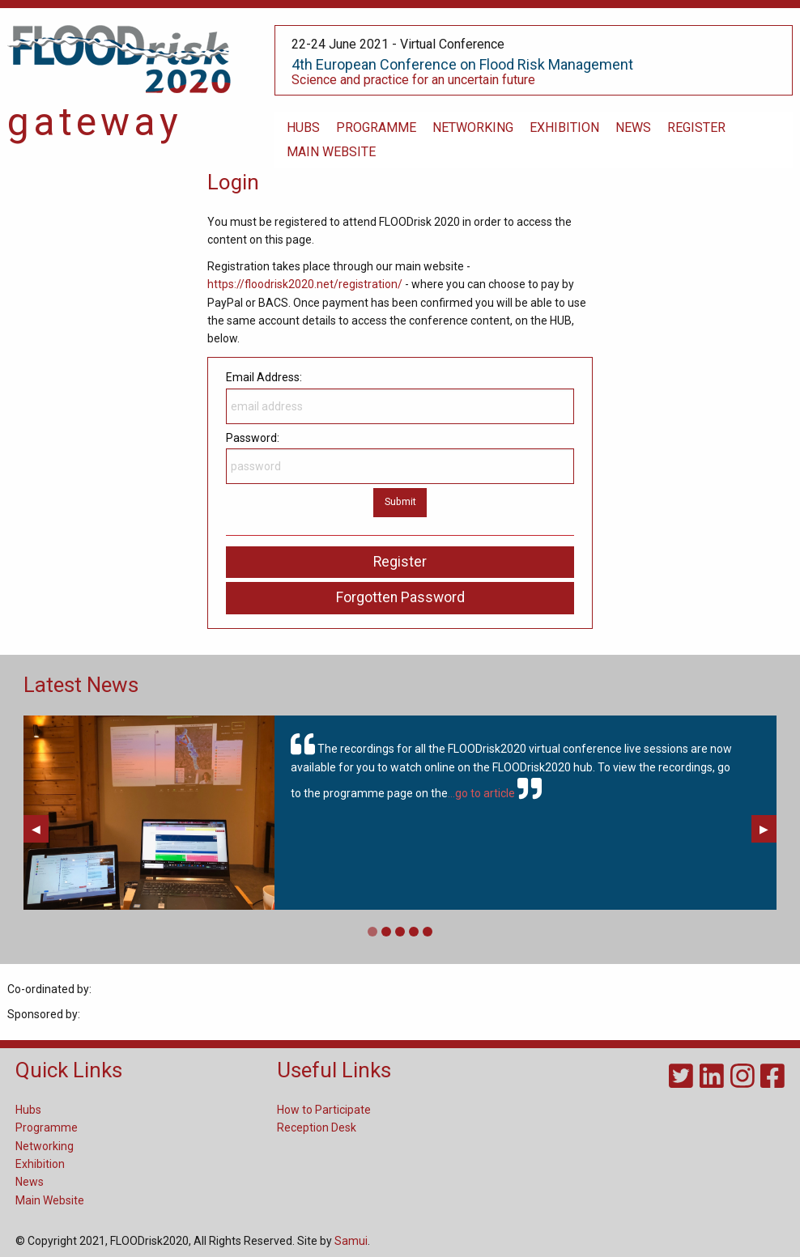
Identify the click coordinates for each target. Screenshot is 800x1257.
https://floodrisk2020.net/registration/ (304, 284)
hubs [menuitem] (303, 127)
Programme (46, 1127)
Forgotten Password (400, 597)
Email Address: (400, 397)
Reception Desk (316, 1127)
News (29, 1181)
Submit (400, 501)
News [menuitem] (633, 127)
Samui (351, 1240)
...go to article (481, 794)
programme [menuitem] (376, 127)
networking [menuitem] (472, 127)
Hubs (28, 1109)
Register (400, 562)
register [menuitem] (696, 127)
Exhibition (40, 1163)
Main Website (49, 1200)
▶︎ (768, 828)
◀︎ (40, 828)
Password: (400, 457)
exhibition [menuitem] (564, 127)
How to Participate (324, 1109)
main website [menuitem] (331, 151)
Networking (44, 1146)
